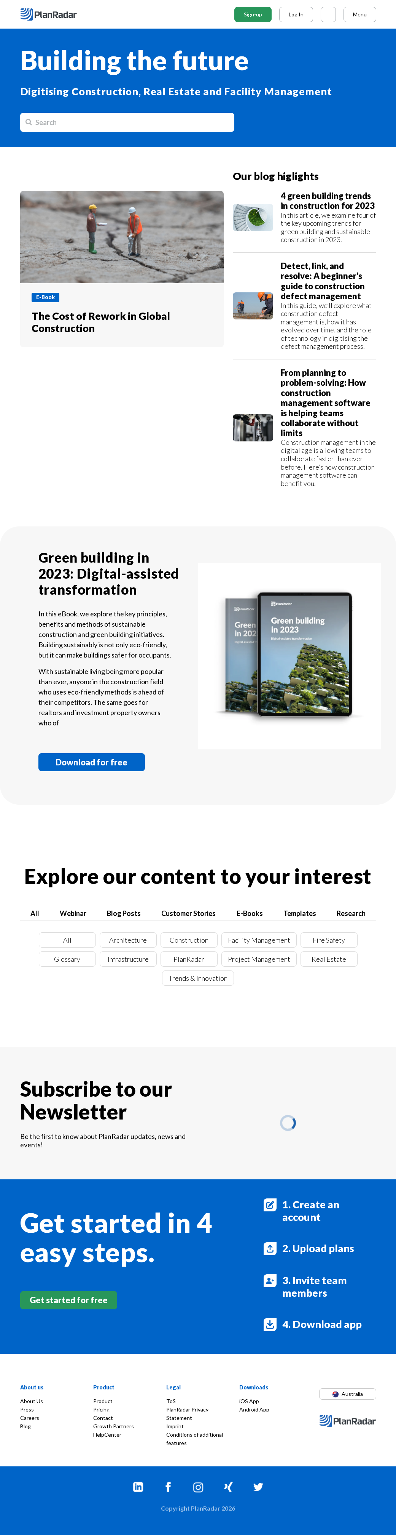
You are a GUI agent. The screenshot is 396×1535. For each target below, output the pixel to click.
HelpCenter (107, 1434)
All (34, 913)
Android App (254, 1409)
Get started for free (69, 1300)
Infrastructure (128, 959)
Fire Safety (329, 940)
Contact (103, 1418)
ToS (171, 1401)
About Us (31, 1401)
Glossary (67, 959)
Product (103, 1401)
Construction (189, 940)
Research (351, 913)
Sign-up (253, 14)
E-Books (250, 913)
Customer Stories (188, 913)
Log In (296, 14)
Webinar (73, 913)
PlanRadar (188, 959)
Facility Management (259, 940)
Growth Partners (113, 1426)
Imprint (175, 1426)
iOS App (249, 1401)
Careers (29, 1418)
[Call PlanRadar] (328, 14)
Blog (25, 1426)
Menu (360, 14)
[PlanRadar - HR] (54, 14)
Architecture (128, 940)
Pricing (101, 1409)
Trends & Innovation (198, 978)
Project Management (259, 959)
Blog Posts (124, 913)
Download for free (91, 762)
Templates (299, 913)
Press (27, 1409)
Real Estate (329, 959)
